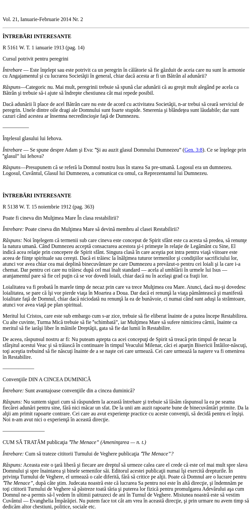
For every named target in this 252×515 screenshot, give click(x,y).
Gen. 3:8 (193, 150)
